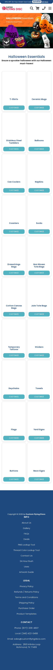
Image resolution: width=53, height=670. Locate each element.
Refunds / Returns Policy (26, 591)
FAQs (26, 533)
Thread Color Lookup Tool (26, 550)
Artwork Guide (26, 572)
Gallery (26, 528)
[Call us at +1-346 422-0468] (44, 8)
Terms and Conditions (26, 597)
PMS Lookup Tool (26, 544)
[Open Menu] (50, 8)
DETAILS (45, 2)
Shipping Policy (26, 602)
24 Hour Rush (26, 561)
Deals (27, 539)
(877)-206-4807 (30, 627)
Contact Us (27, 555)
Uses (26, 566)
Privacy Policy (26, 586)
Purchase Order (27, 608)
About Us (26, 522)
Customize (14, 107)
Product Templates (26, 613)
